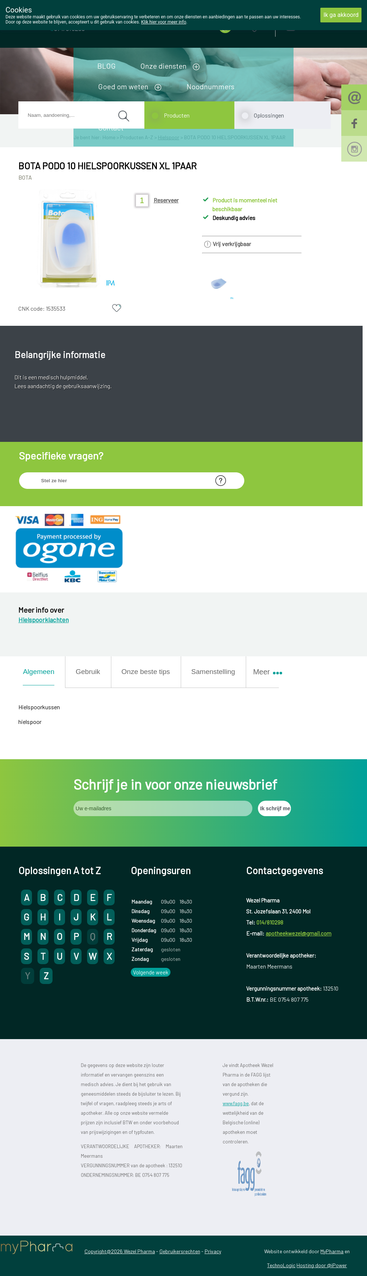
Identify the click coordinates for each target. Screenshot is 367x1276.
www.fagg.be (236, 1103)
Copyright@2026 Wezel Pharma (119, 1251)
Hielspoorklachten (43, 619)
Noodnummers (210, 86)
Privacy (213, 1251)
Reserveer (166, 200)
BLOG (106, 65)
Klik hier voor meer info (163, 22)
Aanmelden (317, 25)
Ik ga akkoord (341, 14)
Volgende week (150, 972)
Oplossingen (269, 115)
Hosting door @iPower (321, 1265)
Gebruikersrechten (179, 1251)
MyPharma (331, 1251)
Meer (264, 672)
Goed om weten (123, 86)
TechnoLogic (281, 1265)
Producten (177, 115)
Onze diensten (163, 65)
